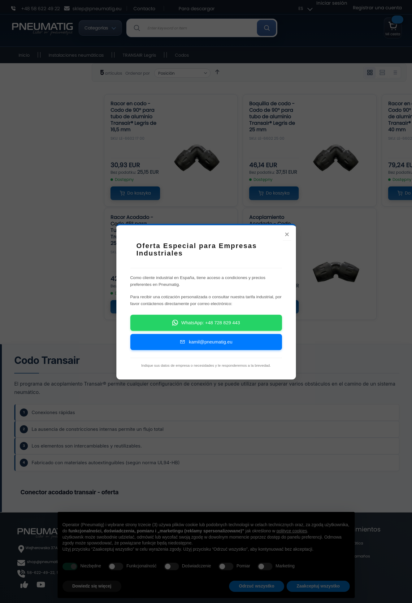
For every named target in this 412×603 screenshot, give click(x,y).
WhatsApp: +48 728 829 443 (206, 323)
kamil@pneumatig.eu (206, 342)
